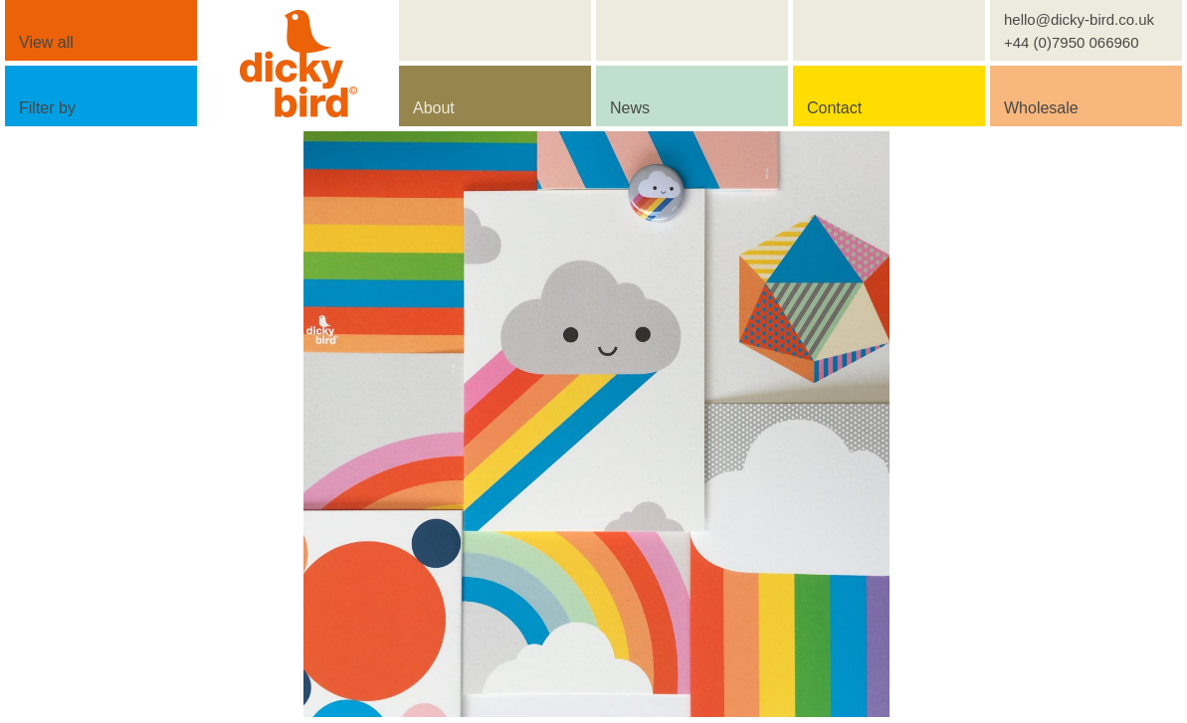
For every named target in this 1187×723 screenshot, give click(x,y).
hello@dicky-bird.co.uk (1079, 19)
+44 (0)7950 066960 (1071, 42)
